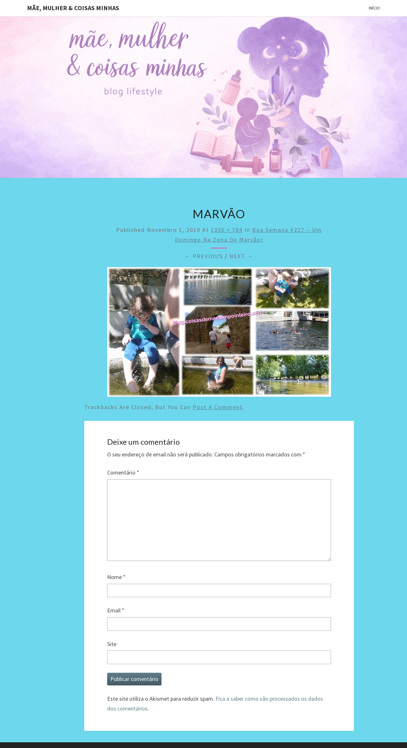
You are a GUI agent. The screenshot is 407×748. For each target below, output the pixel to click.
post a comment (218, 407)
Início (374, 8)
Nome (116, 577)
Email (115, 610)
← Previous (203, 256)
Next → (241, 256)
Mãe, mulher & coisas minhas (73, 8)
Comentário (123, 472)
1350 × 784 (227, 229)
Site (111, 644)
